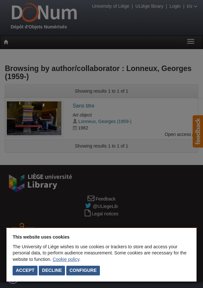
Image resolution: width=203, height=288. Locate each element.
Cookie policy (66, 259)
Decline (52, 270)
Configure (83, 270)
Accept (25, 270)
